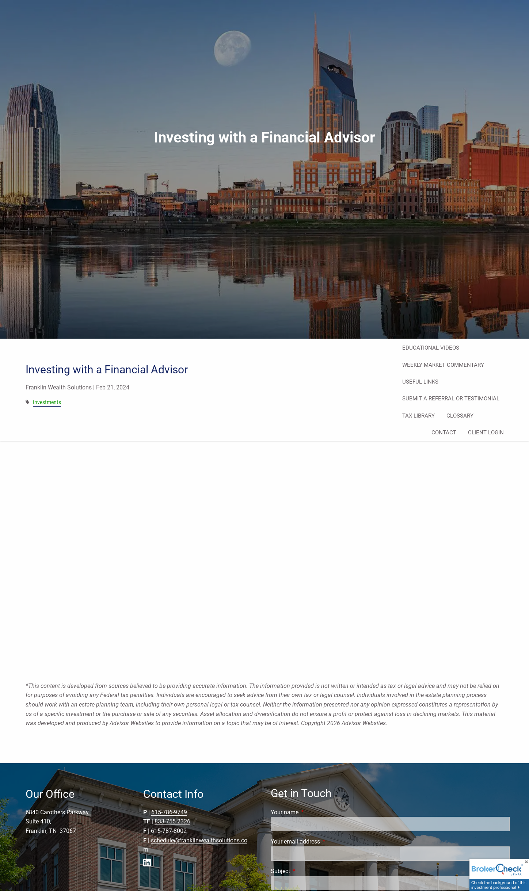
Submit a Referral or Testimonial (450, 398)
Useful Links (420, 381)
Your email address (323, 841)
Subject (308, 871)
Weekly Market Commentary (443, 365)
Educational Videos (430, 347)
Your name (312, 812)
